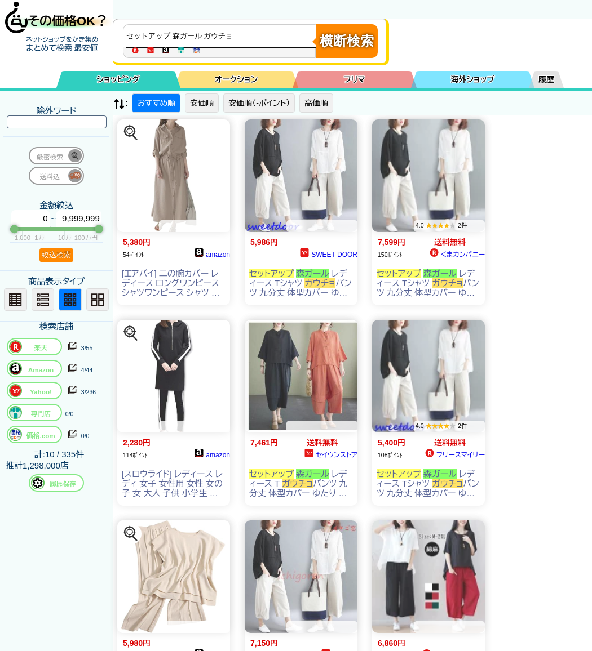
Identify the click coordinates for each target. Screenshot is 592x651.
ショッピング (118, 79)
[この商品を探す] (131, 133)
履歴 (546, 79)
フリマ (354, 79)
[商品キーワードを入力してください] (222, 36)
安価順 (202, 103)
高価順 (316, 103)
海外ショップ (472, 79)
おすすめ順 (156, 103)
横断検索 (347, 40)
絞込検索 (56, 255)
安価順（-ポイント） (259, 103)
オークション (236, 79)
